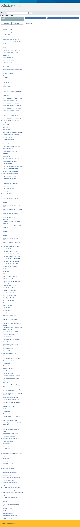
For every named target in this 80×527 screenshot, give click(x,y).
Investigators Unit (7, 448)
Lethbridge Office (7, 307)
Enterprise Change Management (10, 171)
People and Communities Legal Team (11, 358)
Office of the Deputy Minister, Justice (11, 32)
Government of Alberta (13, 4)
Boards (4, 510)
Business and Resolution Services (10, 173)
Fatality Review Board (8, 518)
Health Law (5, 382)
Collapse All (17, 23)
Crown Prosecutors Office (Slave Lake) (12, 113)
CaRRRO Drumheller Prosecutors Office (12, 89)
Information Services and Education (11, 246)
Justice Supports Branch (8, 468)
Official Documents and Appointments (11, 477)
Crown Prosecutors (7, 62)
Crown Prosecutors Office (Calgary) (11, 80)
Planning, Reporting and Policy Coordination (13, 492)
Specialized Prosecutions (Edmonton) (11, 50)
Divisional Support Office (8, 368)
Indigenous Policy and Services (10, 482)
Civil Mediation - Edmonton (9, 186)
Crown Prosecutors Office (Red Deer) (11, 110)
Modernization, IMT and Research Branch (12, 453)
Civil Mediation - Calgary (8, 188)
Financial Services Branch (9, 334)
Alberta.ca (3, 523)
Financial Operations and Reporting (11, 339)
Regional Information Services (10, 266)
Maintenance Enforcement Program (11, 151)
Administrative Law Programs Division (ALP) (13, 132)
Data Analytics (6, 458)
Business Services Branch (9, 341)
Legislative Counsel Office (9, 406)
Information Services (7, 249)
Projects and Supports (8, 456)
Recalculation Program (8, 148)
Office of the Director (7, 137)
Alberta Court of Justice (8, 312)
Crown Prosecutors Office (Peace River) (12, 108)
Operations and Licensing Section (10, 433)
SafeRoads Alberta (7, 156)
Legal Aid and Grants (7, 485)
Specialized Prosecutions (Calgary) (11, 52)
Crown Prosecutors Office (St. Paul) (11, 115)
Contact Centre (6, 271)
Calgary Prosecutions (8, 57)
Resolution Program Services (9, 287)
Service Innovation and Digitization (11, 466)
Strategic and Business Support (10, 161)
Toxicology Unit (6, 443)
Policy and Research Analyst (9, 285)
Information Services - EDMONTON (11, 254)
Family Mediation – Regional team (10, 183)
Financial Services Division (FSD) (10, 331)
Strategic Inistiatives (7, 508)
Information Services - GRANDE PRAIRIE (12, 256)
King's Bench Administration (9, 290)
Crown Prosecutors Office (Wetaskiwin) (12, 118)
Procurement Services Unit (9, 350)
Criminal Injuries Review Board (10, 515)
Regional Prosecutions (8, 73)
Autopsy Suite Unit (7, 446)
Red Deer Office (6, 310)
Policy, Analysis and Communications (11, 278)
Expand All (6, 23)
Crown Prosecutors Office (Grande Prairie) (12, 98)
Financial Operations (7, 163)
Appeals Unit (6, 55)
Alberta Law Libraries (8, 475)
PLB (4, 273)
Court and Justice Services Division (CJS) (12, 158)
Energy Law (5, 370)
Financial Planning (7, 336)
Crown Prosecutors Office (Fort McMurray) (12, 91)
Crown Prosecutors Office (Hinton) (10, 100)
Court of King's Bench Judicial (9, 295)
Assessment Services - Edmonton (10, 198)
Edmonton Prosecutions (8, 60)
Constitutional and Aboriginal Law (10, 360)
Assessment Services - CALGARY (10, 196)
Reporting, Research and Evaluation (11, 461)
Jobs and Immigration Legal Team (10, 397)
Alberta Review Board (8, 513)
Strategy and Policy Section (9, 436)
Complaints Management (8, 139)
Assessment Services (8, 193)
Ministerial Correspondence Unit (10, 37)
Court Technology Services (9, 300)
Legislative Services (7, 495)
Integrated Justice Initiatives (9, 480)
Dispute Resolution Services (9, 176)
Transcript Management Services (10, 168)
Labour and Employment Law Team (11, 399)
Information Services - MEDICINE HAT (11, 261)
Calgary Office (6, 124)
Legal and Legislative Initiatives (10, 276)
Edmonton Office (6, 127)
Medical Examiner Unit (8, 441)
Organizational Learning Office (10, 420)
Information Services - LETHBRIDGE (11, 258)
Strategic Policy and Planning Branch (11, 487)
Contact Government (11, 523)
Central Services (6, 355)
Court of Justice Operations (9, 293)
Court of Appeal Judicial (8, 297)
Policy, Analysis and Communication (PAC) (12, 166)
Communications (6, 34)
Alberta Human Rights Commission (11, 134)
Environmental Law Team (8, 373)
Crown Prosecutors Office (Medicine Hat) (12, 105)
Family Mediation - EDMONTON (10, 181)
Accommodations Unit (8, 348)
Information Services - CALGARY (10, 251)
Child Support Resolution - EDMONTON (12, 191)
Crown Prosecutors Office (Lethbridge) (11, 103)
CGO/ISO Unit (6, 268)
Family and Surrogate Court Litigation (11, 375)
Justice (2, 27)
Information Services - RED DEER (10, 263)
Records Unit (6, 451)
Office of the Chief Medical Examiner (11, 438)
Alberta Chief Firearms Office (9, 427)
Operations (5, 153)
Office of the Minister (7, 29)
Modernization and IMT (8, 463)
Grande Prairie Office (8, 305)
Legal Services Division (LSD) (9, 353)
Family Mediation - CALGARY (9, 178)
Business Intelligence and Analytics (11, 39)
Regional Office (6, 129)
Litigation (5, 408)
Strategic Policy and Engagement (10, 497)
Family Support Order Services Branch (11, 146)
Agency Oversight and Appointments (11, 490)
